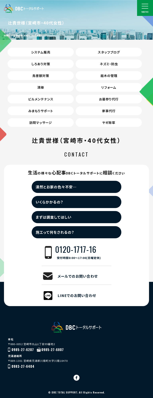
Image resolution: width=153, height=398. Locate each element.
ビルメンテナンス (40, 99)
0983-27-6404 (23, 366)
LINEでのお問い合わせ (77, 295)
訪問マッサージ (40, 122)
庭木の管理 (108, 75)
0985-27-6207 (23, 349)
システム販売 (40, 52)
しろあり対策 (40, 63)
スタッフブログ (109, 52)
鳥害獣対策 (40, 75)
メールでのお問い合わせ (78, 276)
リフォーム (108, 87)
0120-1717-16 (83, 252)
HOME (7, 35)
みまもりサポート (40, 110)
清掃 (40, 87)
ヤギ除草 (108, 122)
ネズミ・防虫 (109, 63)
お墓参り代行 (109, 99)
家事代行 (109, 110)
